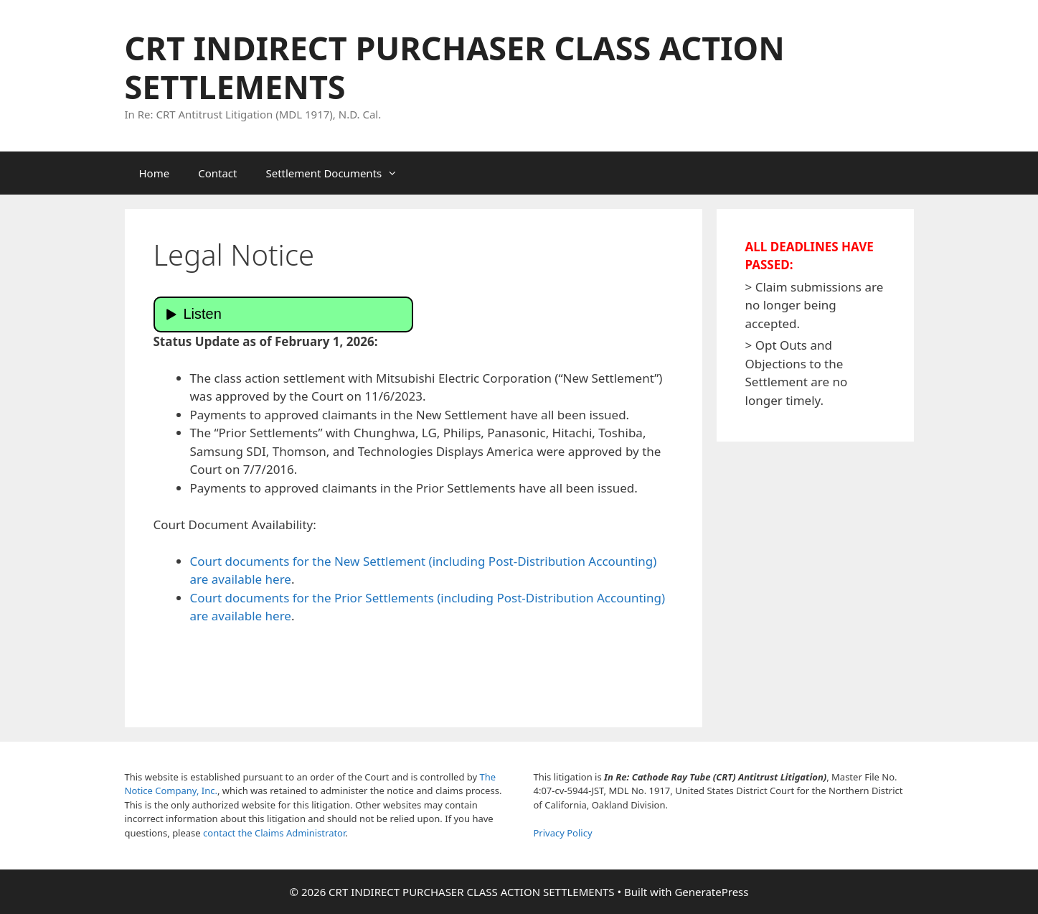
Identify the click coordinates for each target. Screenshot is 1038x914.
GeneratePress (711, 892)
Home (154, 173)
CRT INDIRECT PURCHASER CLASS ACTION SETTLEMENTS (455, 67)
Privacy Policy (563, 832)
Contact (217, 173)
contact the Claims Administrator (274, 832)
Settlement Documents (338, 173)
